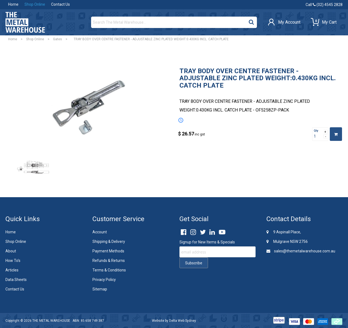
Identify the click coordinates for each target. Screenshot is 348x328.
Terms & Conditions (109, 270)
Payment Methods (108, 251)
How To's (12, 260)
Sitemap (99, 289)
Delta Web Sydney (182, 321)
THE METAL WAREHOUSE (51, 321)
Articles (11, 270)
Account (99, 232)
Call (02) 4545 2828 (324, 4)
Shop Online (34, 4)
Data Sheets (16, 279)
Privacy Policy (104, 279)
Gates (57, 39)
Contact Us (60, 4)
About (10, 251)
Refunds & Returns (108, 260)
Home (13, 4)
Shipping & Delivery (108, 241)
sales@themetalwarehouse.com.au (300, 251)
